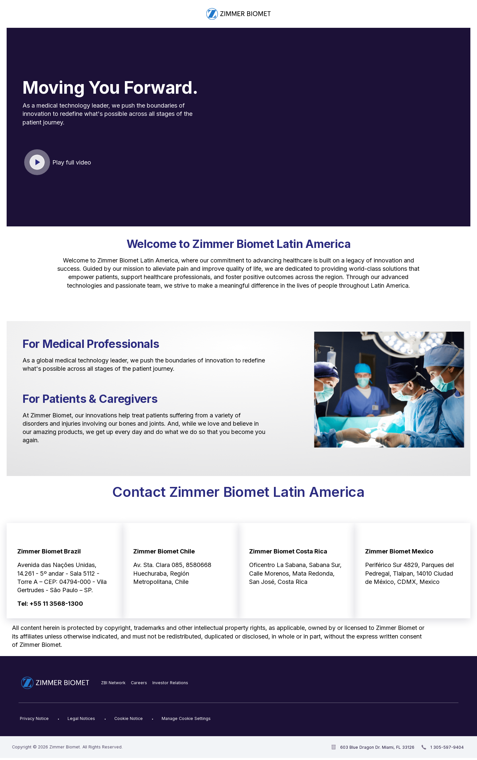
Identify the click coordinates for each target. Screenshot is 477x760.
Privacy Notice (34, 718)
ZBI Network (113, 682)
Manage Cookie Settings (186, 718)
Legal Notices (81, 718)
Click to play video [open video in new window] (37, 162)
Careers (139, 682)
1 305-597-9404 (447, 747)
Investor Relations (170, 682)
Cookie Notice (128, 718)
